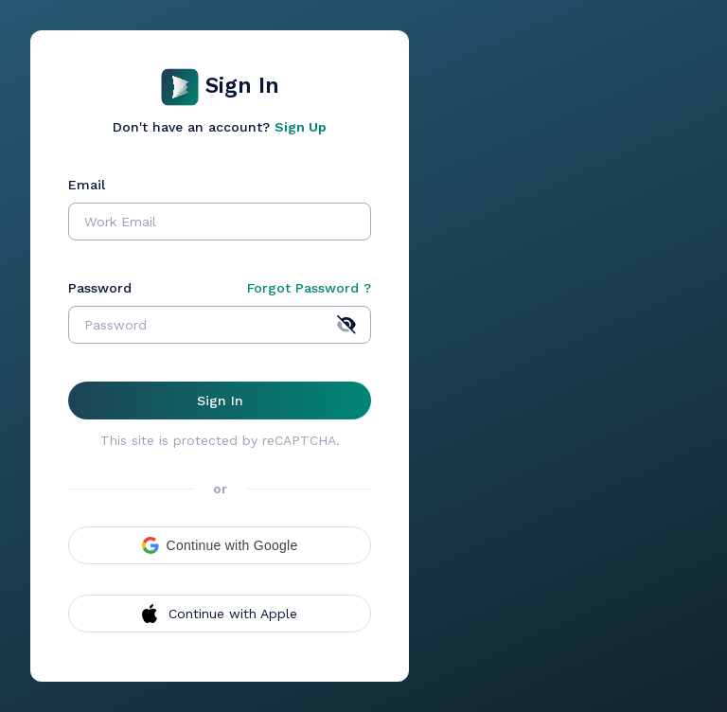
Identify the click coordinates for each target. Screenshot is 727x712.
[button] (219, 545)
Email (86, 184)
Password (100, 287)
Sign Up (301, 126)
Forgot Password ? (309, 287)
